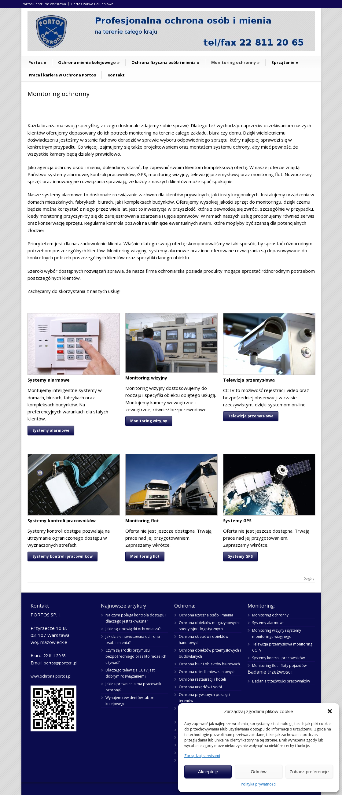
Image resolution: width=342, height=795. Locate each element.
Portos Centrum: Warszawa (44, 4)
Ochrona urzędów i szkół (200, 687)
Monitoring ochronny (235, 62)
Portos (37, 62)
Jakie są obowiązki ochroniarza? (132, 628)
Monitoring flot (145, 556)
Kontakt (116, 75)
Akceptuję (208, 771)
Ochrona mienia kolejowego (89, 62)
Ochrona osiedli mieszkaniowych (207, 671)
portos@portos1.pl (60, 663)
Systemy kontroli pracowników (62, 556)
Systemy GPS (240, 556)
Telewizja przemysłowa (251, 416)
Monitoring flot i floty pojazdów (279, 665)
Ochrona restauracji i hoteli (202, 679)
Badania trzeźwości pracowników (281, 681)
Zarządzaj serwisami (202, 755)
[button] (330, 711)
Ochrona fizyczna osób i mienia (165, 62)
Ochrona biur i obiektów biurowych (209, 664)
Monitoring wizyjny (148, 420)
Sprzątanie (284, 62)
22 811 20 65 (55, 655)
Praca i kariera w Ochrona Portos (62, 75)
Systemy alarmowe (50, 430)
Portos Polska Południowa (92, 4)
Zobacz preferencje (309, 771)
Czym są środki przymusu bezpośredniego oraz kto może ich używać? (135, 656)
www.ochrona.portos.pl (51, 676)
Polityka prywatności (258, 784)
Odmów (259, 771)
